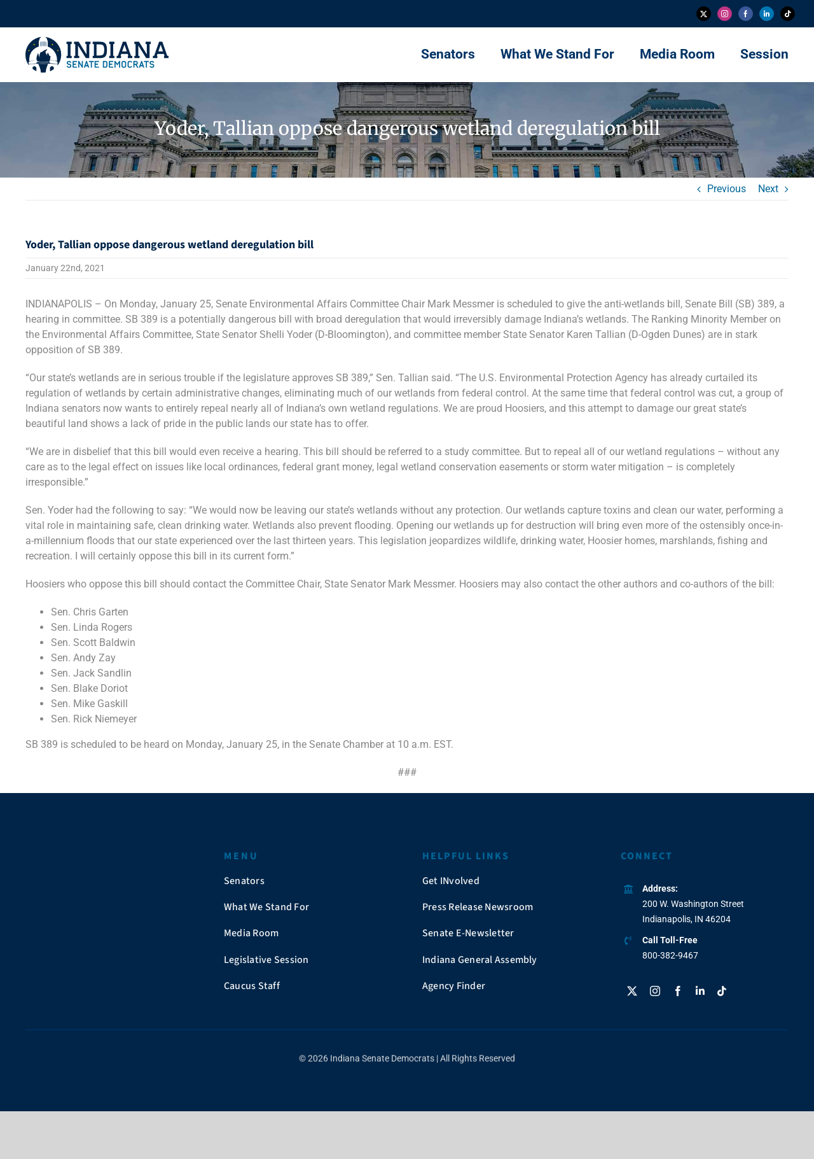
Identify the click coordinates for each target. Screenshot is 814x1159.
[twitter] (703, 13)
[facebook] (745, 13)
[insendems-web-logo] (97, 42)
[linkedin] (766, 13)
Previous (726, 189)
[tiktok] (787, 13)
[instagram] (724, 13)
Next (768, 189)
